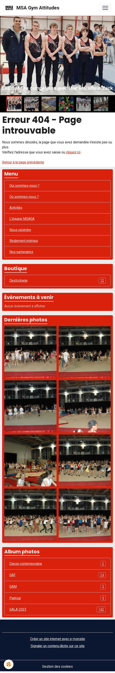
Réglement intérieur (23, 241)
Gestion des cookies (57, 666)
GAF (57, 575)
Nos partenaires (21, 252)
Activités (15, 208)
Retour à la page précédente (23, 162)
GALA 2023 (57, 609)
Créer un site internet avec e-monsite (57, 639)
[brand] (31, 8)
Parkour (57, 598)
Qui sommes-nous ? (24, 186)
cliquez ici (73, 152)
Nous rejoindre (20, 230)
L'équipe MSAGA (21, 219)
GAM (57, 586)
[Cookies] (8, 664)
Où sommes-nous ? (24, 197)
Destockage (57, 280)
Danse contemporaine (57, 564)
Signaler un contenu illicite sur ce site (58, 646)
